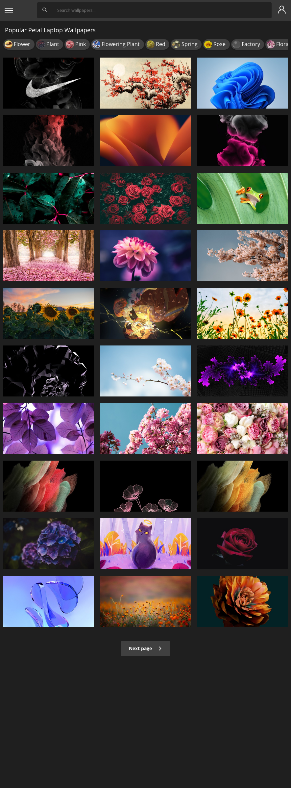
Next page (145, 648)
